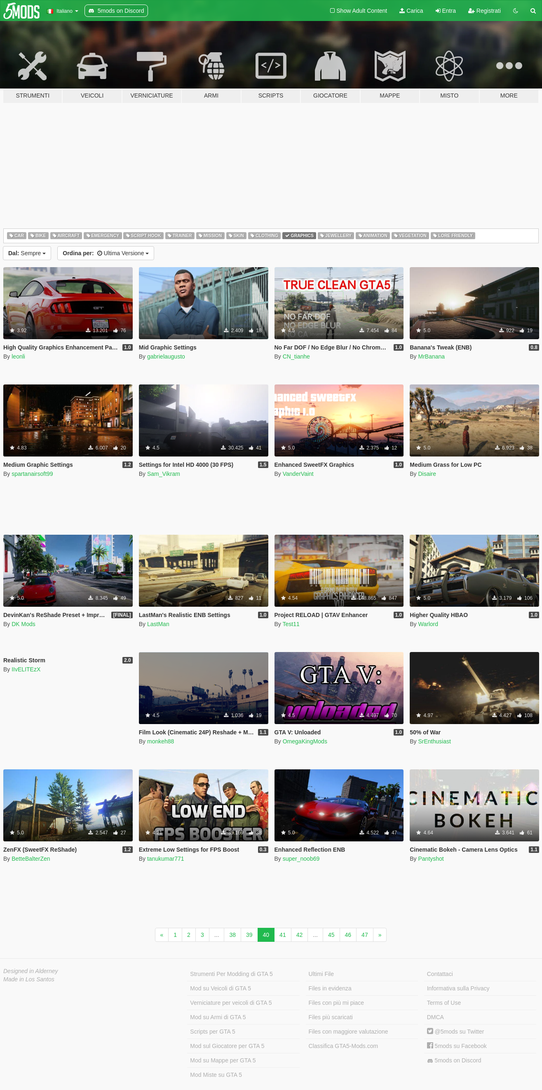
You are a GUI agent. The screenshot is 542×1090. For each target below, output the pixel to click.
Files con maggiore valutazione (348, 1031)
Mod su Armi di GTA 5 (218, 1017)
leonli (18, 356)
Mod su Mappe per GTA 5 (223, 1060)
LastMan (158, 624)
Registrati (484, 10)
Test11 (290, 624)
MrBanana (431, 356)
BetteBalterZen (31, 858)
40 (266, 935)
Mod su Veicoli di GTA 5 (220, 988)
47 (364, 935)
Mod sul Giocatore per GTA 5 (227, 1046)
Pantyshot (430, 858)
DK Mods (23, 624)
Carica (411, 10)
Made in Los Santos (28, 979)
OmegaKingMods (305, 741)
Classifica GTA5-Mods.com (343, 1046)
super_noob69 (301, 858)
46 (348, 935)
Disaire (427, 473)
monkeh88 (160, 741)
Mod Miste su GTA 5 (216, 1074)
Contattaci (440, 974)
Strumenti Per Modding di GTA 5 (231, 974)
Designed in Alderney (30, 971)
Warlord (428, 624)
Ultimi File (321, 974)
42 (299, 935)
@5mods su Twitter (455, 1031)
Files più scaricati (331, 1017)
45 (331, 935)
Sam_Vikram (163, 473)
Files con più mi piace (336, 1002)
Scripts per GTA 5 (212, 1031)
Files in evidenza (330, 988)
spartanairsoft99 (32, 473)
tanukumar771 (165, 858)
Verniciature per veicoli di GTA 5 (231, 1002)
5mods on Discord (454, 1060)
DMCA (435, 1017)
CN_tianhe (296, 356)
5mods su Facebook (457, 1046)
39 (249, 935)
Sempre (27, 253)
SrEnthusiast (434, 741)
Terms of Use (444, 1002)
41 (282, 935)
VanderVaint (298, 473)
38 (232, 935)
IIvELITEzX (26, 669)
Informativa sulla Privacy (458, 988)
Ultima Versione (106, 253)
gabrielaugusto (166, 356)
